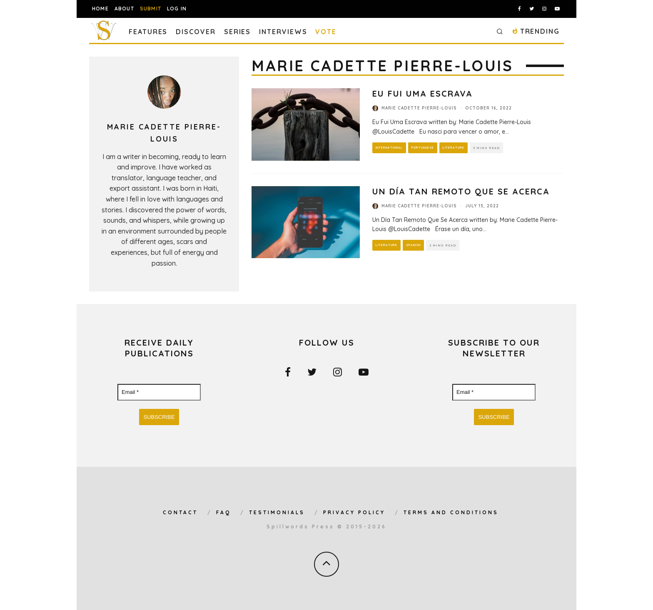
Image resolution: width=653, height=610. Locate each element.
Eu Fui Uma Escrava (422, 93)
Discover (195, 31)
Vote (325, 31)
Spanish (413, 245)
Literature (454, 147)
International (389, 147)
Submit (150, 8)
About (124, 8)
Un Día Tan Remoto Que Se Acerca (461, 191)
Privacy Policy (354, 512)
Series (237, 31)
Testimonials (277, 512)
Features (148, 31)
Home (100, 8)
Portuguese (422, 147)
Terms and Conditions (451, 512)
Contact (180, 512)
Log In (177, 8)
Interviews (283, 31)
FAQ (223, 512)
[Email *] (159, 392)
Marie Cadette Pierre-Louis (419, 108)
